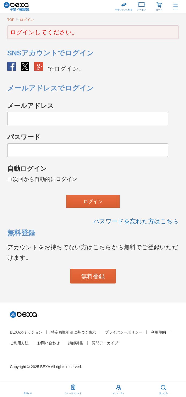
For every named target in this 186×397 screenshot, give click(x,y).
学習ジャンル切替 (123, 10)
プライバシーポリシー (123, 332)
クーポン (141, 5)
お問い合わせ (48, 343)
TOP (10, 20)
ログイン (27, 20)
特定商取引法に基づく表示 (73, 332)
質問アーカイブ (105, 343)
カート (159, 10)
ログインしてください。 (44, 32)
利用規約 (158, 332)
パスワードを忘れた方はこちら (136, 221)
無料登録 (93, 276)
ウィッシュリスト (73, 388)
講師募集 (75, 343)
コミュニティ (118, 393)
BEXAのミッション (26, 332)
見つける (163, 393)
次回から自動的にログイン (42, 179)
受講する (28, 393)
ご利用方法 (19, 343)
